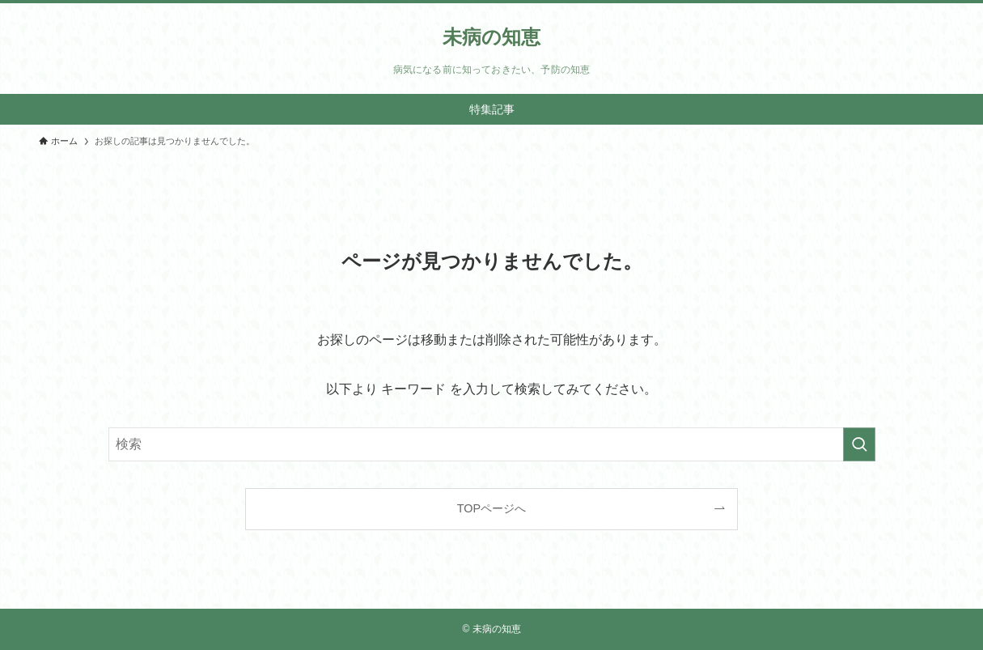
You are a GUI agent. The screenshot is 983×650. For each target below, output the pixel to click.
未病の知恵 (491, 37)
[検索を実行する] (859, 444)
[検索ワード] (491, 444)
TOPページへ (491, 508)
